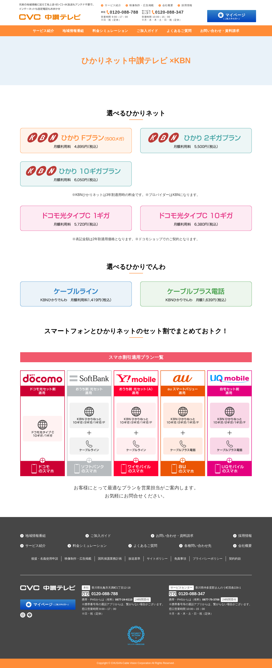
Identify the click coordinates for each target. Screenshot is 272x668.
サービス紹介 (113, 5)
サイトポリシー (157, 558)
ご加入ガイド (147, 31)
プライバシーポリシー (207, 558)
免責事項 (180, 558)
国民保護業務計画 (110, 558)
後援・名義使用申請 (44, 558)
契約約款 (235, 558)
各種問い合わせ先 (197, 545)
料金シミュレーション (110, 31)
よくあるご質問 (179, 31)
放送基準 (134, 558)
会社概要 (167, 5)
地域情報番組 (73, 31)
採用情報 (186, 5)
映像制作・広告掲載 (141, 5)
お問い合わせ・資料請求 (219, 31)
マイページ (233, 16)
